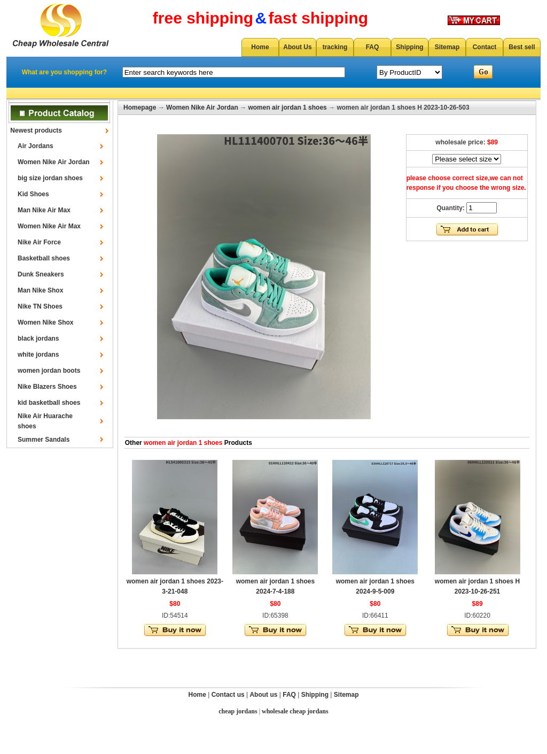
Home (260, 47)
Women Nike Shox (45, 322)
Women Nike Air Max (49, 226)
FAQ (372, 47)
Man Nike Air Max (44, 210)
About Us (297, 47)
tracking (335, 47)
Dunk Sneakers (41, 274)
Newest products (36, 130)
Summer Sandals (43, 439)
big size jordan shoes (50, 178)
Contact (485, 47)
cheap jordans (237, 711)
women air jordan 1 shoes (287, 107)
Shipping (409, 47)
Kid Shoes (33, 194)
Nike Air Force (39, 242)
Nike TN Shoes (40, 306)
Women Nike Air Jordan (54, 162)
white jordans (38, 354)
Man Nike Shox (40, 290)
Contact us (228, 694)
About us (263, 694)
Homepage (139, 107)
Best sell (522, 47)
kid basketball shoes (49, 402)
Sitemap (447, 47)
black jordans (38, 338)
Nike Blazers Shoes (47, 386)
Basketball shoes (44, 258)
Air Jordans (35, 146)
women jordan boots (49, 370)
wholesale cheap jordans (295, 711)
